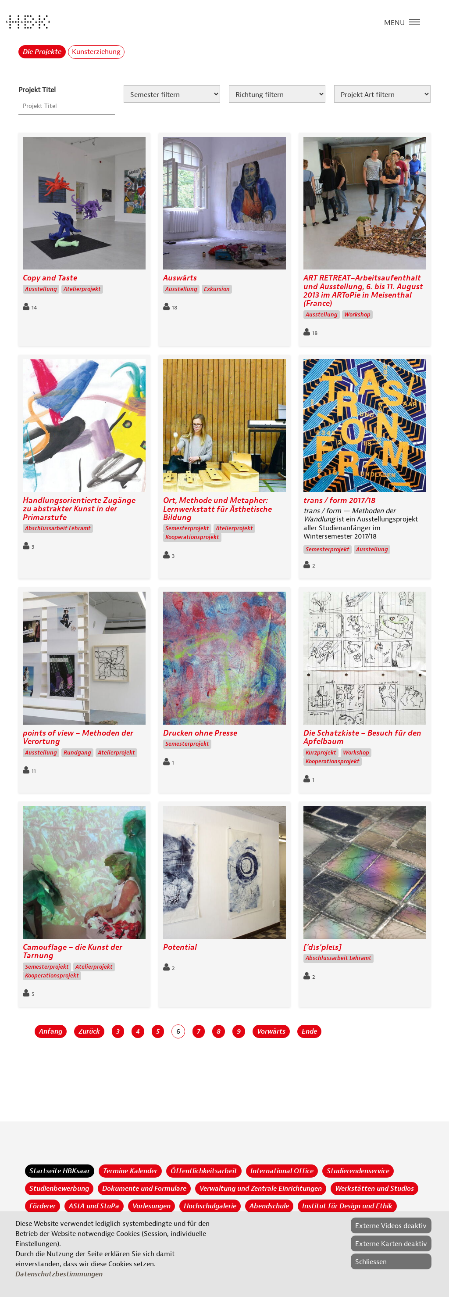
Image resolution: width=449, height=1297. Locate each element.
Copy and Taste (50, 278)
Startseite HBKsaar (59, 1171)
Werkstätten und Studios (374, 1188)
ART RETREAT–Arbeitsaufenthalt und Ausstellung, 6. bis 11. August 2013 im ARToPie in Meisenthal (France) (363, 291)
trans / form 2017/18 (339, 500)
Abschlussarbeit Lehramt (58, 528)
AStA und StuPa (94, 1206)
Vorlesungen (151, 1206)
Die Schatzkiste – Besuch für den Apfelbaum (362, 737)
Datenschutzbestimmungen (59, 1274)
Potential (180, 947)
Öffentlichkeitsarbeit (204, 1171)
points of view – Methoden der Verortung (78, 737)
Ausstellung (41, 289)
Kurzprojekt (321, 752)
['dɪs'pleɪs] (322, 947)
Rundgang (77, 752)
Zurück (89, 1031)
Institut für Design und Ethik (347, 1206)
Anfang (50, 1031)
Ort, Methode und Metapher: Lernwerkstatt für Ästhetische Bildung (217, 509)
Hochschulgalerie (210, 1206)
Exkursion (217, 289)
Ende (309, 1031)
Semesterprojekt (187, 528)
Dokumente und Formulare (144, 1188)
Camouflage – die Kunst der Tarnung (72, 951)
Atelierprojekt (82, 289)
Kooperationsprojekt (192, 537)
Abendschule (269, 1206)
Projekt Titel (37, 90)
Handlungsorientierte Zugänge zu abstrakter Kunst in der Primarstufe (79, 509)
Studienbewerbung (59, 1188)
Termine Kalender (130, 1171)
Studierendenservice (358, 1171)
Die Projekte (42, 51)
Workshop (357, 314)
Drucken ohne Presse (200, 733)
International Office (282, 1171)
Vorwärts (271, 1031)
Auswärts (180, 278)
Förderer (42, 1206)
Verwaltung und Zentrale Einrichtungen (261, 1188)
